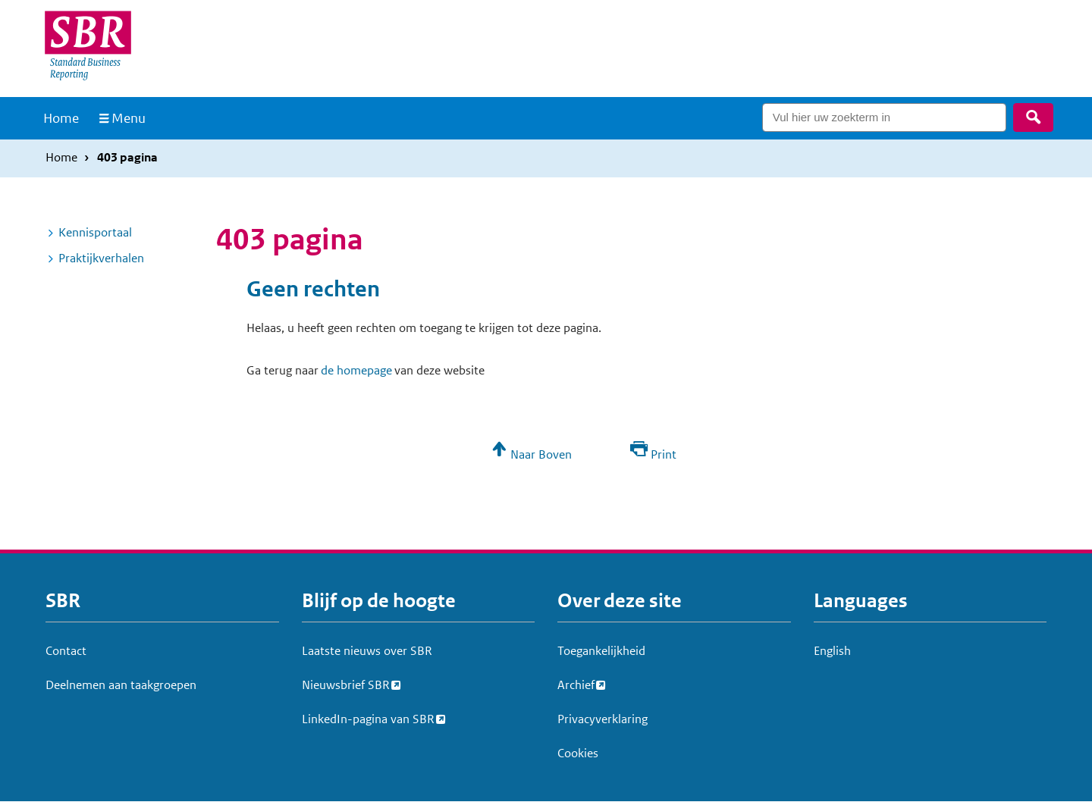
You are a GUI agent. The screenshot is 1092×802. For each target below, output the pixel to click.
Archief (576, 683)
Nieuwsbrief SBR (346, 683)
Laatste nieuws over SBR (367, 651)
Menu (128, 118)
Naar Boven (541, 454)
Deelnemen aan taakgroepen (121, 685)
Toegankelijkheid (601, 651)
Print (663, 454)
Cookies (577, 753)
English (832, 651)
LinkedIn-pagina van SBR (368, 717)
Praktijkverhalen (101, 258)
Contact (66, 651)
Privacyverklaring (602, 719)
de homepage (356, 370)
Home (61, 118)
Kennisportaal (95, 232)
